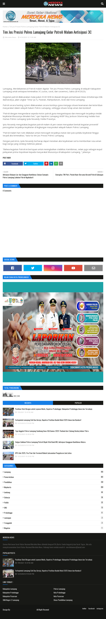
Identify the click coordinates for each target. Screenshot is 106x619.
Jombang (53, 492)
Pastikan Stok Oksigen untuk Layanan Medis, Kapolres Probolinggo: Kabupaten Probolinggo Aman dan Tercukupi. (54, 409)
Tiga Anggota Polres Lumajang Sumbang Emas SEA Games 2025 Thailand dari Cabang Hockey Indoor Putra (52, 431)
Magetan (53, 528)
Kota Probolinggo (59, 592)
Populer (78, 402)
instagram (100, 608)
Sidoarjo (53, 497)
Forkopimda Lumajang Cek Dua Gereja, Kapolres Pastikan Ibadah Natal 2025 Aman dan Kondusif (48, 420)
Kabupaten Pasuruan (10, 596)
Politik (53, 502)
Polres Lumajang (59, 588)
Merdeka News (10, 37)
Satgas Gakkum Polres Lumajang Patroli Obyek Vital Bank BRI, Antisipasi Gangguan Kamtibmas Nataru (50, 442)
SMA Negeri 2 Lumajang (11, 600)
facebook (91, 608)
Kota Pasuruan (59, 596)
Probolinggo (53, 512)
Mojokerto (53, 487)
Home (5, 26)
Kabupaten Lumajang (10, 588)
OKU (53, 507)
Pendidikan (53, 482)
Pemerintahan (53, 477)
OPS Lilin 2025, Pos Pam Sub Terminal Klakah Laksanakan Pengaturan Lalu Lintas (43, 453)
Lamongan (53, 517)
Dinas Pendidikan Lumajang (63, 600)
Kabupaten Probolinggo (11, 592)
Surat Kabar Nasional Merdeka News (23, 609)
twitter (84, 608)
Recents (28, 402)
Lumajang (53, 472)
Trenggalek (53, 523)
